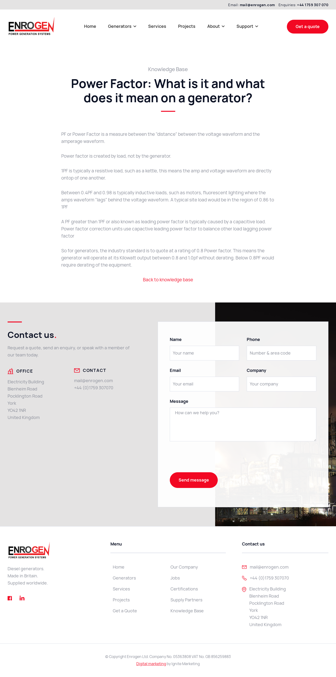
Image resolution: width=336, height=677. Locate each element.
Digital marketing (151, 663)
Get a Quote (125, 611)
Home (90, 26)
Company (256, 370)
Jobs (175, 578)
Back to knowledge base (168, 280)
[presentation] (206, 458)
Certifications (184, 589)
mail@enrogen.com (93, 380)
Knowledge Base (187, 611)
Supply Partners (186, 600)
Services (157, 26)
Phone (253, 339)
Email (175, 370)
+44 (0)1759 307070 (93, 387)
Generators (124, 578)
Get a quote (308, 26)
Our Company (184, 567)
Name (176, 339)
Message (179, 401)
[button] (122, 26)
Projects (186, 26)
